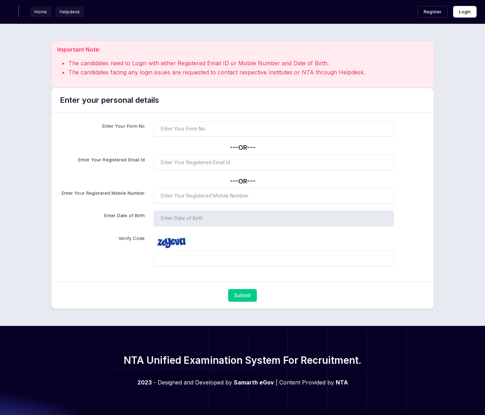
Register (433, 11)
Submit (242, 295)
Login (465, 11)
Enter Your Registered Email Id (111, 159)
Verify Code (131, 238)
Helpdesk (70, 11)
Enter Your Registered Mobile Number (103, 193)
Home (40, 11)
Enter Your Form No (123, 126)
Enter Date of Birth (124, 215)
